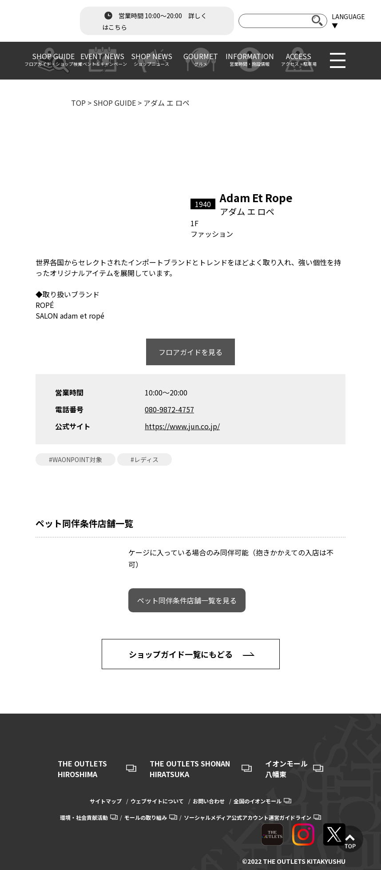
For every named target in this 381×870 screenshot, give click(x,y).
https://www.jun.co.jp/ (182, 426)
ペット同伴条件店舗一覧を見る (187, 600)
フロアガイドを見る (190, 352)
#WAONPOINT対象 (75, 459)
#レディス (145, 459)
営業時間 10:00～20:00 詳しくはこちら (154, 20)
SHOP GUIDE (114, 102)
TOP (78, 102)
